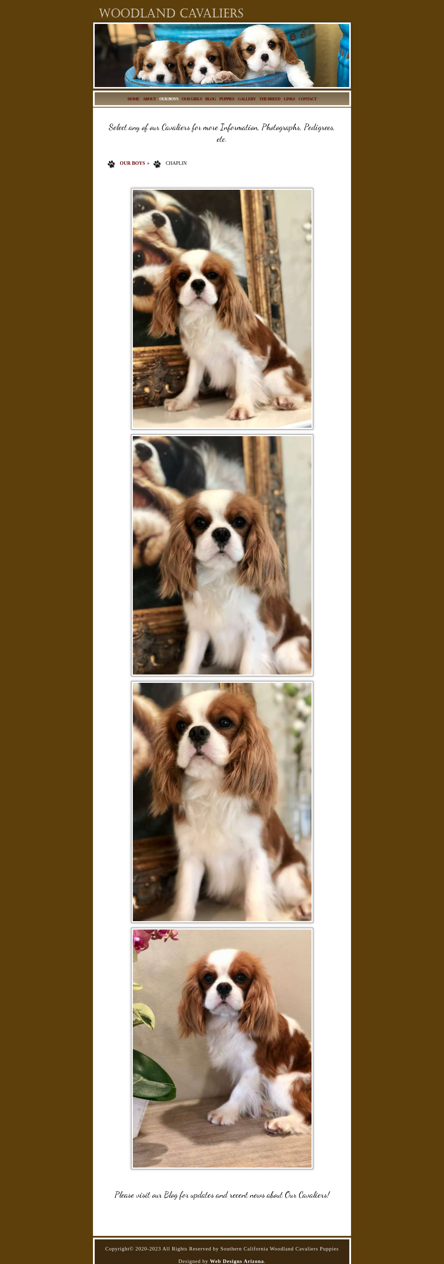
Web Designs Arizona (237, 1261)
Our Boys (132, 163)
